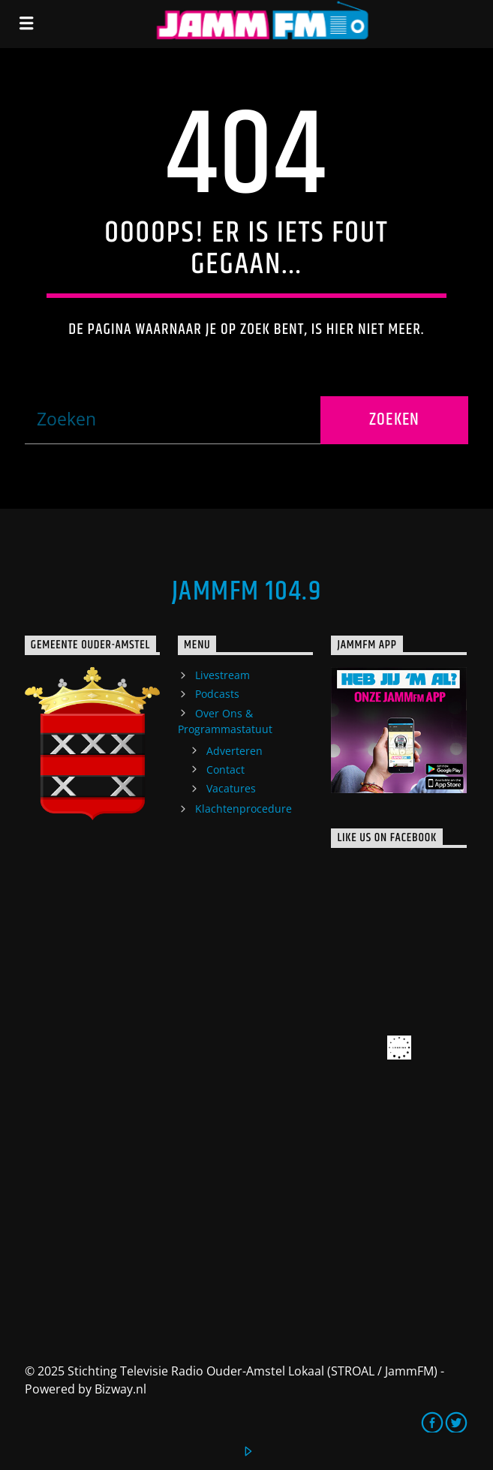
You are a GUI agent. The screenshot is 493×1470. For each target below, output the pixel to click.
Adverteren (234, 751)
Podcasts (217, 694)
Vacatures (231, 788)
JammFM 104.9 (246, 592)
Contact (225, 769)
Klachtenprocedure (243, 808)
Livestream (222, 675)
